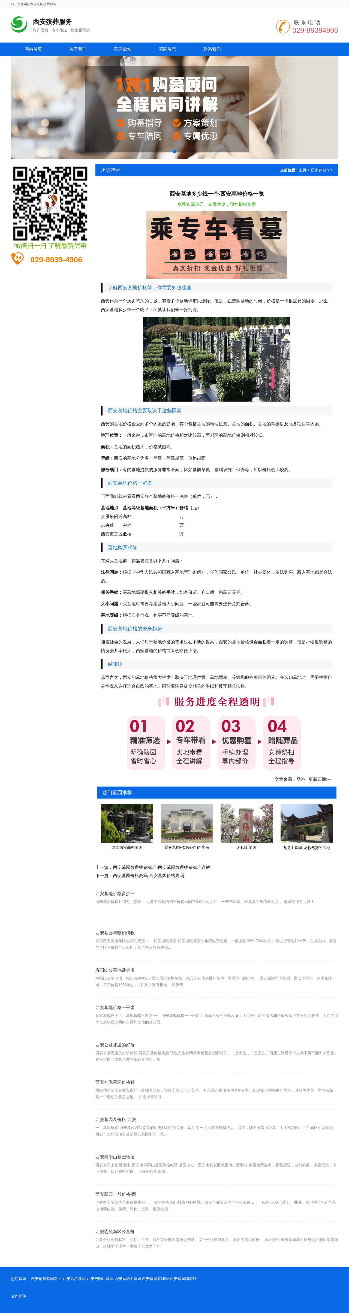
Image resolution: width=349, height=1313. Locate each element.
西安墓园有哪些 (155, 1278)
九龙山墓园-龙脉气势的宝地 (306, 847)
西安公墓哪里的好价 (115, 1057)
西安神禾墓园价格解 (115, 1094)
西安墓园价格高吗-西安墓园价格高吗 (148, 875)
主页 (302, 170)
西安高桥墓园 (74, 1278)
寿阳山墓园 (246, 847)
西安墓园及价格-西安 (115, 1132)
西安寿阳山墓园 (100, 1278)
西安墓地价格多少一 (115, 903)
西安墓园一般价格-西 (115, 1206)
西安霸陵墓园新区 (46, 1278)
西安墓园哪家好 (183, 1278)
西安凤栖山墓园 (128, 1278)
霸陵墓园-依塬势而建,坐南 (187, 847)
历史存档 (318, 170)
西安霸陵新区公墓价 (115, 1244)
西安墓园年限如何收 (115, 945)
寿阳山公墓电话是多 (115, 982)
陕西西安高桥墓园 (127, 847)
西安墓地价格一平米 (115, 1020)
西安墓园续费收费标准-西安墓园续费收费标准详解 (161, 867)
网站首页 (33, 49)
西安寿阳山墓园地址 (115, 1169)
